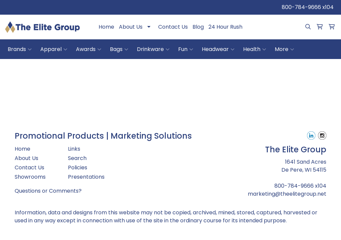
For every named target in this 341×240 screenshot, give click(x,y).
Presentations (86, 177)
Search (77, 158)
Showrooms (30, 177)
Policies (77, 167)
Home (106, 27)
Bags (119, 49)
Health (254, 49)
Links (74, 149)
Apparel (53, 49)
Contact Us (173, 27)
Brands (20, 49)
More (284, 49)
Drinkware (153, 49)
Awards (88, 49)
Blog (198, 27)
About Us (131, 27)
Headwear (218, 49)
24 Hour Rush (225, 27)
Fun (185, 49)
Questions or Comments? (48, 191)
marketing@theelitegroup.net (287, 194)
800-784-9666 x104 (308, 7)
